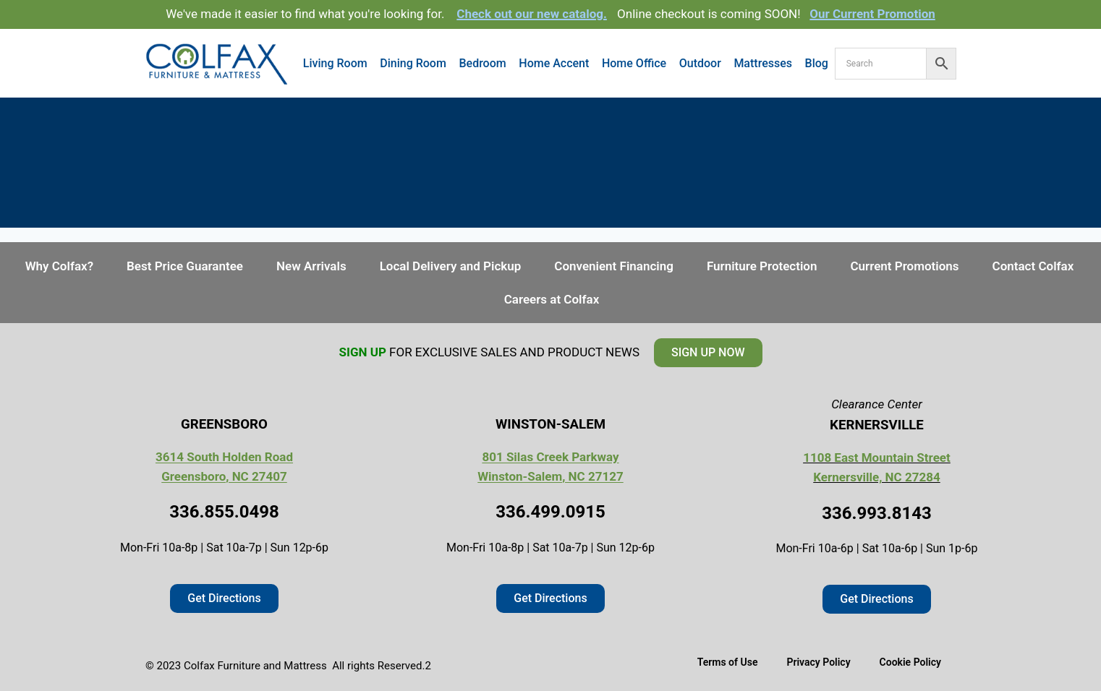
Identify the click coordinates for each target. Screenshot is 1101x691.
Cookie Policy (910, 662)
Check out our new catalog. (531, 14)
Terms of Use (727, 662)
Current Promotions (904, 266)
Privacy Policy (818, 662)
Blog (816, 63)
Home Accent (554, 63)
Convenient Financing (613, 266)
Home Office (634, 63)
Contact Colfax (1033, 266)
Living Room (335, 63)
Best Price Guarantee (185, 266)
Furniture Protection (762, 266)
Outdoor (700, 63)
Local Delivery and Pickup (451, 266)
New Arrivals (311, 266)
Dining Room (413, 63)
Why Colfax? (59, 266)
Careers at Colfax (552, 299)
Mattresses (763, 63)
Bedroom (482, 63)
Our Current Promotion (872, 14)
